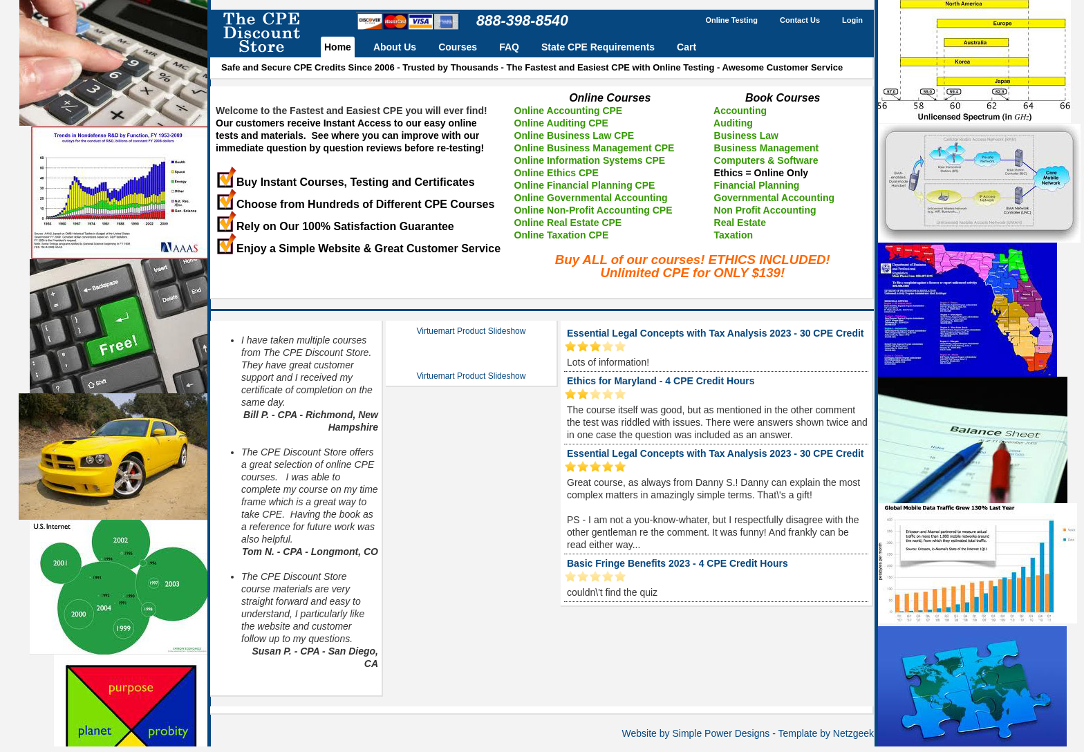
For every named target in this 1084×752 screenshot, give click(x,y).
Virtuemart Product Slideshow (471, 331)
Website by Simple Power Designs (696, 733)
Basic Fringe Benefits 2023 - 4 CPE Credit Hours (677, 563)
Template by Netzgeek (826, 733)
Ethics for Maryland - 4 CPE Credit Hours (661, 380)
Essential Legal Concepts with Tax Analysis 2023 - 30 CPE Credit (715, 333)
